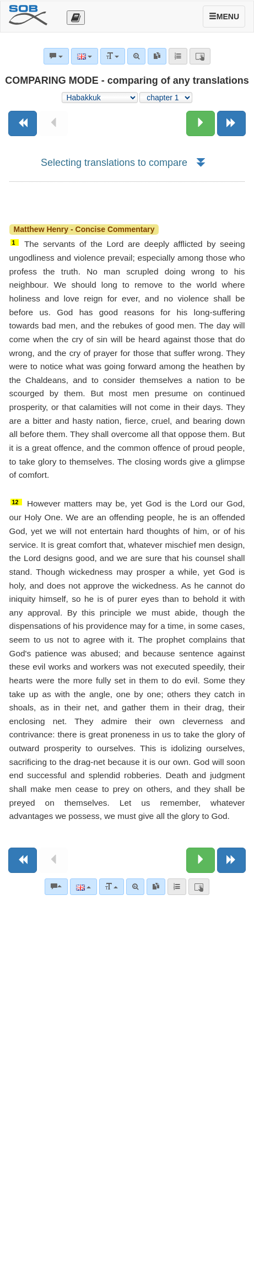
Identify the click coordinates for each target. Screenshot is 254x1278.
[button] (200, 162)
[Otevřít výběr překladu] (76, 17)
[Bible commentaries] (56, 886)
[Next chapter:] (200, 123)
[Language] (83, 886)
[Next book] (231, 123)
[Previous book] (22, 123)
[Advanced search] (135, 886)
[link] (156, 886)
